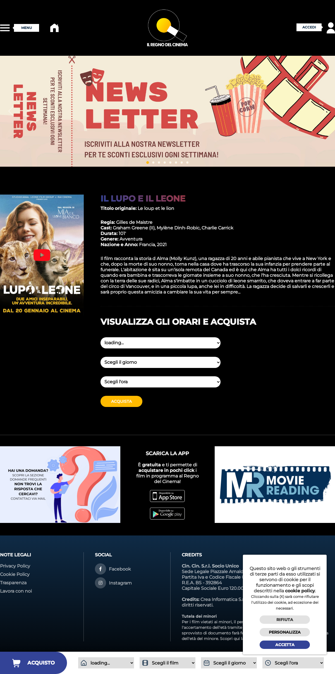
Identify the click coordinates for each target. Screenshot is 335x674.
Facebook (120, 569)
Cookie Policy (15, 574)
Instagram (120, 583)
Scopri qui (230, 638)
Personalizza (285, 632)
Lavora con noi (16, 591)
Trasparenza (13, 582)
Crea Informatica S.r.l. (223, 599)
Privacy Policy (15, 566)
